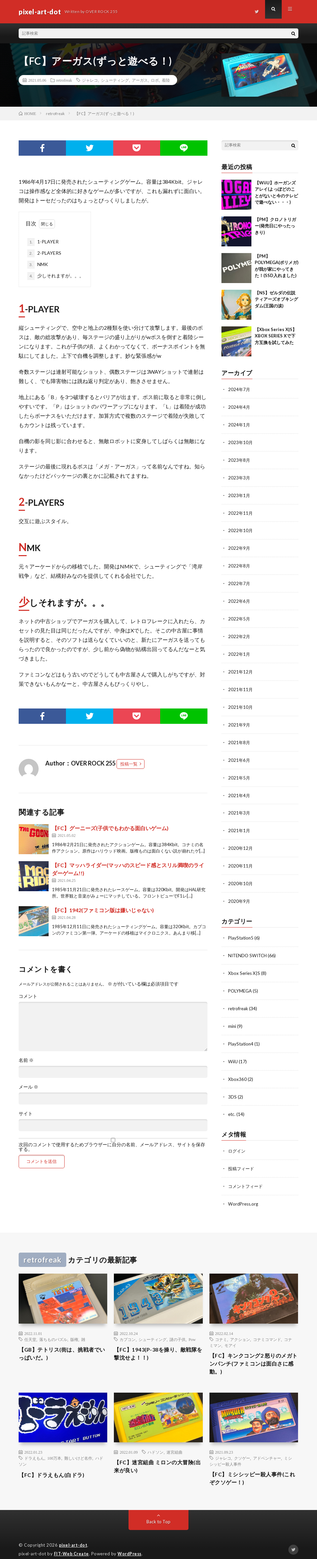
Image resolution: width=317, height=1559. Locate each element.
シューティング (115, 80)
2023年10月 (240, 441)
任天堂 (30, 1325)
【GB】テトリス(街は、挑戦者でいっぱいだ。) (61, 1340)
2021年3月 (239, 805)
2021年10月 (240, 701)
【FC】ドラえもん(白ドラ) (55, 1463)
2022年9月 (239, 545)
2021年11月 (240, 684)
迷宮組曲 (174, 1441)
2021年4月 (239, 788)
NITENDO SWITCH (248, 946)
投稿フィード (242, 1155)
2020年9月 (239, 892)
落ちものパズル (53, 1325)
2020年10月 (240, 875)
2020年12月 (240, 840)
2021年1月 (239, 823)
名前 (26, 1060)
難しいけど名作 (78, 1447)
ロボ (155, 80)
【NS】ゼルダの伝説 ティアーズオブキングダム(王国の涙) (276, 299)
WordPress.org (244, 1190)
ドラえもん (34, 1447)
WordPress (131, 1544)
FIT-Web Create (72, 1544)
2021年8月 (239, 736)
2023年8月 (239, 458)
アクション (240, 1325)
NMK (37, 265)
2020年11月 (240, 857)
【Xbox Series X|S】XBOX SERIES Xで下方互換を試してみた (276, 336)
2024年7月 (239, 389)
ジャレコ (90, 80)
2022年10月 (240, 528)
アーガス (140, 80)
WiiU (233, 1050)
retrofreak (64, 80)
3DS (232, 1084)
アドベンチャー (267, 1447)
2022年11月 (240, 510)
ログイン (237, 1138)
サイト (26, 1113)
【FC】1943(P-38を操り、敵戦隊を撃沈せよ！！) (157, 1340)
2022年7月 (239, 580)
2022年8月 (239, 562)
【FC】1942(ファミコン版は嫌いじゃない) (103, 910)
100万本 (54, 1447)
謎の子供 (177, 1325)
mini (232, 1015)
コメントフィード (246, 1173)
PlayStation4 (241, 1032)
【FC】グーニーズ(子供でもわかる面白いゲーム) (110, 828)
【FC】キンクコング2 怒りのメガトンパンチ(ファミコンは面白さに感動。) (253, 1351)
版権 (74, 1325)
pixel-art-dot (74, 1535)
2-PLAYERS (44, 253)
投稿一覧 (129, 763)
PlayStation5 (241, 928)
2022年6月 (239, 597)
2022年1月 (239, 649)
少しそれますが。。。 (55, 276)
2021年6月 (239, 753)
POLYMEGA (241, 980)
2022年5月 (239, 614)
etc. (232, 1102)
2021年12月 (240, 666)
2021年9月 (239, 718)
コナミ (221, 1325)
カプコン (128, 1325)
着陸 (166, 80)
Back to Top (158, 1512)
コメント (28, 996)
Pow (191, 1325)
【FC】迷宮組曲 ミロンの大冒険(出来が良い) (155, 1456)
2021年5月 (239, 770)
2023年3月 (239, 476)
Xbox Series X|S (244, 963)
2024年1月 (239, 424)
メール (28, 1087)
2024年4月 (239, 406)
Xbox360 (237, 1067)
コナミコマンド (267, 1325)
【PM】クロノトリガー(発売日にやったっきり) (275, 226)
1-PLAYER (43, 242)
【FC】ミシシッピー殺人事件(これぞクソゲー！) (250, 1468)
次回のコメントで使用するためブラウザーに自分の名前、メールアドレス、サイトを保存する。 (112, 1147)
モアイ (230, 1331)
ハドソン (155, 1441)
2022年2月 (239, 632)
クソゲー (242, 1447)
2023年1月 (239, 493)
